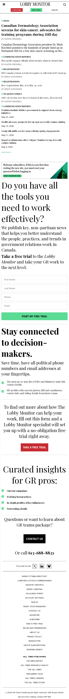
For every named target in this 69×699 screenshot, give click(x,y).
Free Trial (36, 10)
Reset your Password (34, 606)
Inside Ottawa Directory (34, 576)
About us (34, 632)
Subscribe (16, 10)
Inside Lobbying (34, 589)
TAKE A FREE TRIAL (34, 447)
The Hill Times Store (34, 682)
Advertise (34, 615)
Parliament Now (34, 674)
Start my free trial (34, 316)
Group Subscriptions (34, 645)
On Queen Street (12, 94)
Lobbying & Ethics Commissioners (35, 580)
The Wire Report (34, 661)
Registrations (11, 69)
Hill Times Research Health (34, 665)
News (6, 21)
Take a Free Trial (34, 624)
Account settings (34, 598)
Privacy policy (34, 636)
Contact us (34, 539)
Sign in (34, 602)
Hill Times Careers (34, 678)
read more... (6, 152)
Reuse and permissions (34, 628)
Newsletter (34, 641)
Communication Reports (17, 57)
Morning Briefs (34, 649)
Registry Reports (35, 585)
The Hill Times (34, 669)
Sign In (54, 10)
